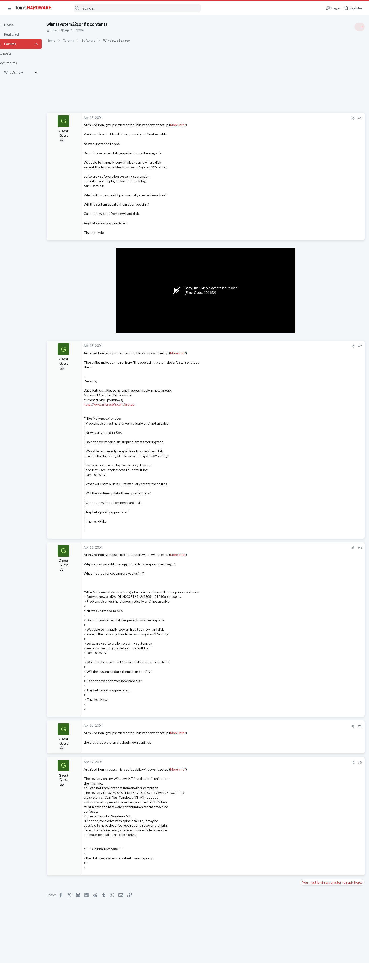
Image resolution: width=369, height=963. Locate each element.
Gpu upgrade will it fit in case (330, 296)
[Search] (129, 8)
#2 (283, 346)
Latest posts (304, 497)
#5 (283, 762)
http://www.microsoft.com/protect (118, 404)
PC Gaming (309, 337)
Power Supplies (312, 406)
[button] (9, 8)
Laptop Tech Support (316, 660)
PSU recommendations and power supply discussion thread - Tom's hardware (330, 388)
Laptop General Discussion (319, 286)
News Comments (313, 374)
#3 (283, 548)
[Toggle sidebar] (359, 27)
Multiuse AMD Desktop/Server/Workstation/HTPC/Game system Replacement (332, 511)
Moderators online (310, 672)
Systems (307, 548)
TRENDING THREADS (309, 258)
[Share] (276, 118)
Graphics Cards (312, 309)
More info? (186, 125)
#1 (283, 118)
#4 (283, 726)
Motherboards (311, 525)
